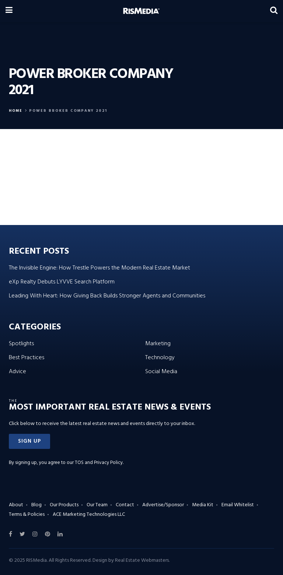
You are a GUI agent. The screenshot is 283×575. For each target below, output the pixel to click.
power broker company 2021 (68, 111)
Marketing (158, 344)
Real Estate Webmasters (142, 560)
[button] (29, 441)
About (16, 505)
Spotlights (21, 344)
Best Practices (26, 357)
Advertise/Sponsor (163, 505)
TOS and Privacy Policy (99, 463)
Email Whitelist (237, 505)
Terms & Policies (27, 514)
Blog (36, 505)
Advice (17, 371)
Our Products (64, 505)
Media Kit (202, 505)
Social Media (161, 371)
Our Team (97, 505)
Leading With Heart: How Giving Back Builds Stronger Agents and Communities (107, 296)
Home (15, 111)
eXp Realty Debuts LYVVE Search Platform (62, 282)
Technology (160, 357)
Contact (125, 505)
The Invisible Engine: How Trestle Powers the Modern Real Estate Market (99, 268)
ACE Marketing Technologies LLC (89, 514)
